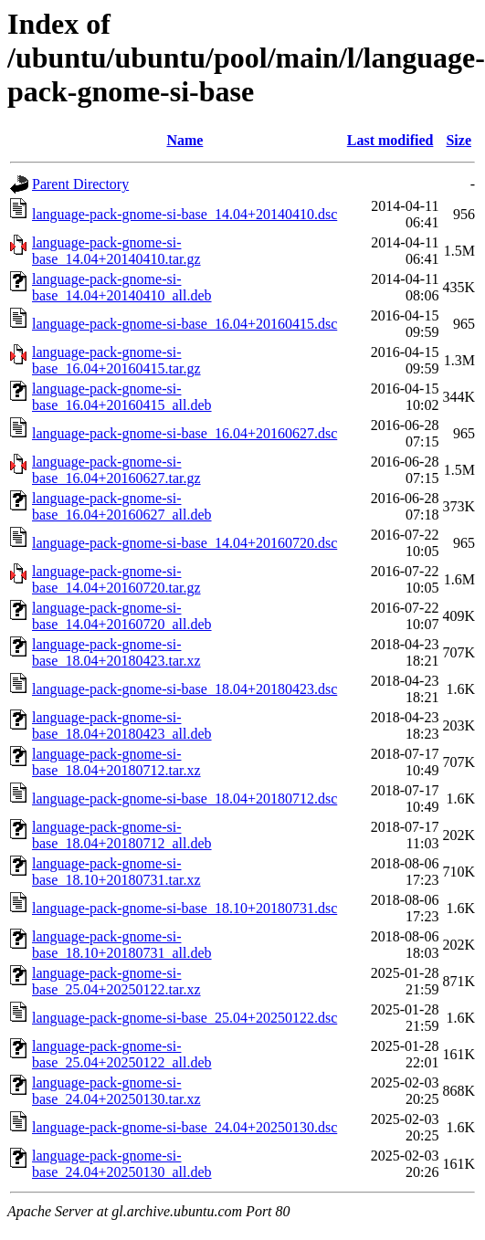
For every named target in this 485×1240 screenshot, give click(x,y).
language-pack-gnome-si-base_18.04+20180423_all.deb (122, 725)
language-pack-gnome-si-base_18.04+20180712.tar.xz (116, 762)
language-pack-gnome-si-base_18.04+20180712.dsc (184, 798)
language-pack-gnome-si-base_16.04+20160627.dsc (184, 433)
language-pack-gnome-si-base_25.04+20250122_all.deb (122, 1054)
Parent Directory (80, 184)
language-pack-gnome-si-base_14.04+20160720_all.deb (122, 616)
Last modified (390, 140)
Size (458, 140)
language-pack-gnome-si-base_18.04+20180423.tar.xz (116, 652)
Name (184, 140)
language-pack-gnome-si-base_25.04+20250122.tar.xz (116, 981)
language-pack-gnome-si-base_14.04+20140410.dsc (184, 214)
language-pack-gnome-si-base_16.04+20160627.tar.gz (116, 470)
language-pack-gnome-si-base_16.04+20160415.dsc (184, 323)
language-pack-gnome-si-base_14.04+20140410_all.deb (122, 287)
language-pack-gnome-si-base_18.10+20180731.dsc (184, 908)
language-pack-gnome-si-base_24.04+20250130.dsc (184, 1127)
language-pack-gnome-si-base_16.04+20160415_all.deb (122, 397)
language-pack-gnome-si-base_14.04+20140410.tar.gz (116, 251)
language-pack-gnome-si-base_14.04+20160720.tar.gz (116, 579)
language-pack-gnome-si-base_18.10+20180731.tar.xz (116, 872)
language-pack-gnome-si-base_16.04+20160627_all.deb (122, 506)
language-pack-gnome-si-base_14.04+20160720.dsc (184, 543)
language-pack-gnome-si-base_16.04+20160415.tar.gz (116, 360)
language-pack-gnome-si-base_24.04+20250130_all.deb (122, 1164)
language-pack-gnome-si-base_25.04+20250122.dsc (184, 1017)
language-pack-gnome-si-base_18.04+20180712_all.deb (122, 835)
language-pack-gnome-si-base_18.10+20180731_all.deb (122, 945)
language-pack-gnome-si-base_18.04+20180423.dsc (184, 689)
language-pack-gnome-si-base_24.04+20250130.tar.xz (116, 1091)
